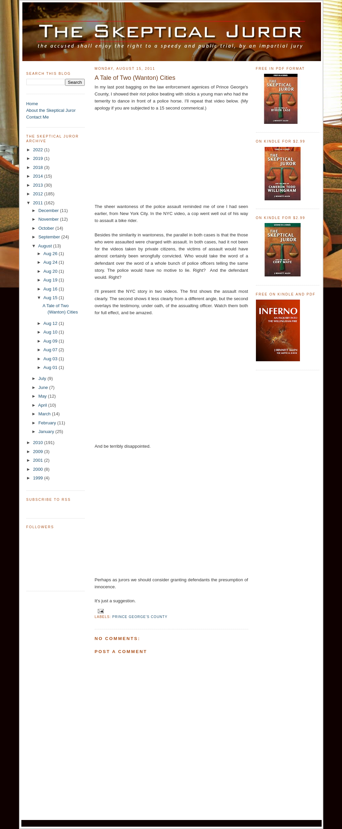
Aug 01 (51, 367)
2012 (38, 193)
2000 (38, 469)
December (49, 210)
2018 (38, 167)
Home (32, 103)
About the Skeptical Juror (51, 110)
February (47, 422)
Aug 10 (51, 332)
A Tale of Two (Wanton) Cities (135, 77)
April (43, 405)
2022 (38, 149)
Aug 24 (51, 262)
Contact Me (37, 117)
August (45, 245)
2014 (38, 176)
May (43, 396)
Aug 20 (51, 271)
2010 (38, 442)
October (46, 228)
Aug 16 (51, 288)
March (45, 413)
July (42, 378)
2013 (38, 185)
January (46, 431)
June (43, 387)
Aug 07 (51, 349)
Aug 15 (51, 297)
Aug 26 (51, 253)
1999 (38, 477)
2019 (38, 158)
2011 (38, 202)
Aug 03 (51, 358)
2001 (38, 460)
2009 (38, 451)
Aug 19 (51, 279)
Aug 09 (51, 341)
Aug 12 (51, 323)
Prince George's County (139, 617)
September (49, 236)
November (49, 219)
